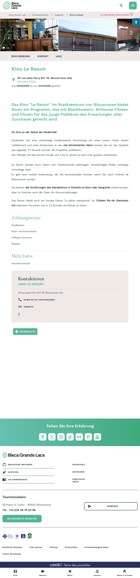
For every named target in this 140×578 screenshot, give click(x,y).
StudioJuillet (71, 547)
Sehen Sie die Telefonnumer (39, 300)
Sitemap (53, 547)
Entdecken (78, 472)
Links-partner (35, 547)
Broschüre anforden (20, 464)
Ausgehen (59, 15)
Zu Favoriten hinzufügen (117, 15)
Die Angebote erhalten (22, 518)
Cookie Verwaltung (11, 554)
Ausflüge (13, 472)
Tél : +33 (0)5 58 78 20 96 (19, 510)
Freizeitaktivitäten (40, 15)
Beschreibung (21, 56)
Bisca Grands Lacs (17, 15)
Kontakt (43, 56)
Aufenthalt (78, 464)
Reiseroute (28, 331)
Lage (59, 56)
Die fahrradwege (17, 479)
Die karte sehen (26, 81)
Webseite (28, 307)
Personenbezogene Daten (96, 547)
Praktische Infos (78, 480)
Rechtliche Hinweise (12, 547)
